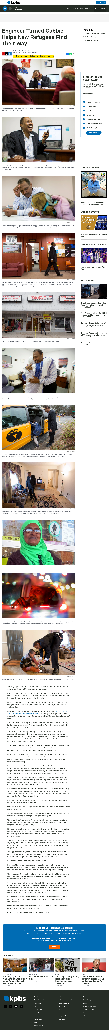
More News (8, 955)
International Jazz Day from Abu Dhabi (93, 268)
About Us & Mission (39, 1000)
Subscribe (94, 133)
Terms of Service (38, 1025)
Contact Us (62, 1006)
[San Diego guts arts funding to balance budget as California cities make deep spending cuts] (15, 965)
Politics (84, 974)
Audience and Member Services (67, 1000)
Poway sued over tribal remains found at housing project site (93, 344)
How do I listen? (63, 1013)
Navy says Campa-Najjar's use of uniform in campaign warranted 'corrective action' (93, 325)
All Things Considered (83, 9)
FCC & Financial (38, 1009)
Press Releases (38, 1016)
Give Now (101, 3)
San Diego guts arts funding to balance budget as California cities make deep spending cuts (15, 980)
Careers (36, 1006)
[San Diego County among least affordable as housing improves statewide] (67, 965)
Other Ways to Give (88, 1009)
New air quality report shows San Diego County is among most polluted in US (93, 305)
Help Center (62, 1019)
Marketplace (18, 10)
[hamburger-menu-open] (4, 2)
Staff (35, 1022)
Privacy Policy (38, 1019)
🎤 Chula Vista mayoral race (92, 37)
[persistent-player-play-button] (5, 9)
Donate (54, 947)
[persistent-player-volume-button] (10, 9)
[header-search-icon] (93, 2)
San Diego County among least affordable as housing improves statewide (67, 980)
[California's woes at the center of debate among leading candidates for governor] (94, 965)
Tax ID (84, 1013)
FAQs (60, 1009)
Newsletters (37, 1003)
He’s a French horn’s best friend (41, 978)
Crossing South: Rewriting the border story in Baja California (92, 203)
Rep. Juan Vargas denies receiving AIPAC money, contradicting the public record (94, 335)
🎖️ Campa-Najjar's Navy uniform (93, 33)
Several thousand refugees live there (26, 714)
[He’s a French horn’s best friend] (41, 965)
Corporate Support (88, 1000)
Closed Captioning (64, 1003)
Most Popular (87, 280)
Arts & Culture (7, 974)
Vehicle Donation (87, 1016)
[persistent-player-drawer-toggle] (100, 8)
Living (57, 974)
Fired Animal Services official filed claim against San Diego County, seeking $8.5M (94, 315)
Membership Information (89, 1006)
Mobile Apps (37, 1013)
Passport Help (62, 1016)
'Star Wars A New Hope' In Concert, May (94, 236)
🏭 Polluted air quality (90, 40)
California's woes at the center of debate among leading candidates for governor (93, 980)
